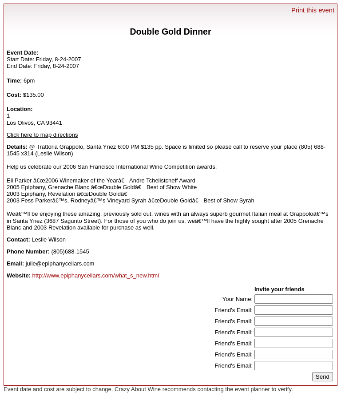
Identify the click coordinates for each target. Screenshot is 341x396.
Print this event (312, 10)
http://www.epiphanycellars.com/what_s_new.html (95, 275)
